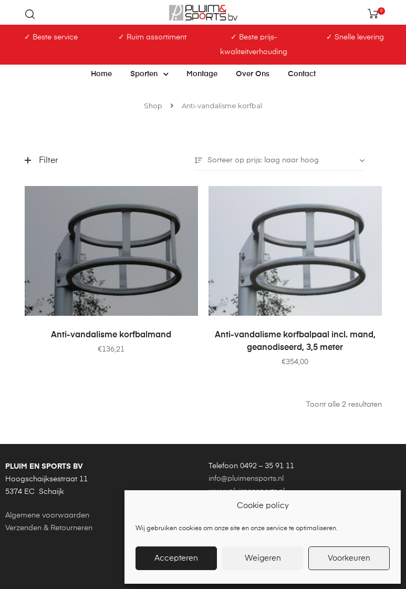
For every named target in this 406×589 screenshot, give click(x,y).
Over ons (252, 74)
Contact (302, 74)
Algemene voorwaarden (47, 515)
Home (101, 74)
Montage (201, 74)
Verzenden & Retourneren (48, 528)
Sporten (149, 74)
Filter (41, 161)
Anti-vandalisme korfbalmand (111, 335)
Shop (153, 105)
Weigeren (263, 558)
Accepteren (176, 558)
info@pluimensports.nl (246, 478)
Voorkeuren (349, 558)
